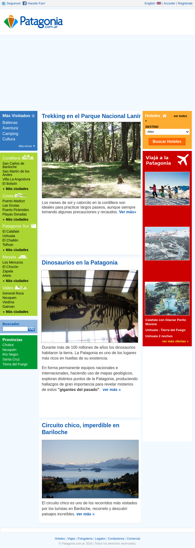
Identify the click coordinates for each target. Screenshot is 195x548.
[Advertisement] (97, 74)
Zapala (7, 271)
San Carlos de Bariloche (13, 165)
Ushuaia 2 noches (159, 336)
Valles (8, 288)
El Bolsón (9, 184)
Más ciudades (15, 189)
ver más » (112, 390)
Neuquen (9, 298)
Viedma (8, 302)
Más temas (27, 146)
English (153, 3)
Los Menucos (12, 262)
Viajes (71, 538)
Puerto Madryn (13, 201)
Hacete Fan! (36, 3)
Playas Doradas (14, 214)
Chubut (8, 345)
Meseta (9, 257)
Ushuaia (8, 236)
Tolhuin (7, 245)
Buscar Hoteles (167, 141)
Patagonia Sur (15, 226)
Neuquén (9, 350)
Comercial (133, 538)
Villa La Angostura (16, 179)
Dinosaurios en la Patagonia (80, 262)
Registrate (185, 3)
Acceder (169, 3)
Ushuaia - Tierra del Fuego (165, 330)
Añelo (6, 276)
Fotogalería (85, 538)
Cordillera (11, 158)
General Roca (13, 293)
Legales (100, 538)
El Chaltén (10, 240)
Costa (7, 196)
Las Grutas (10, 205)
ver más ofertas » (175, 341)
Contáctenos (116, 538)
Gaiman (8, 306)
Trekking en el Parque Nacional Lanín (92, 116)
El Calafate (10, 231)
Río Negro (10, 354)
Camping (10, 134)
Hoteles (60, 538)
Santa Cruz (11, 359)
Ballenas (9, 122)
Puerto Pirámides (15, 210)
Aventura (10, 128)
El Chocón (10, 267)
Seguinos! (14, 3)
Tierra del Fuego (15, 364)
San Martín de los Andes (16, 173)
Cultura (8, 139)
